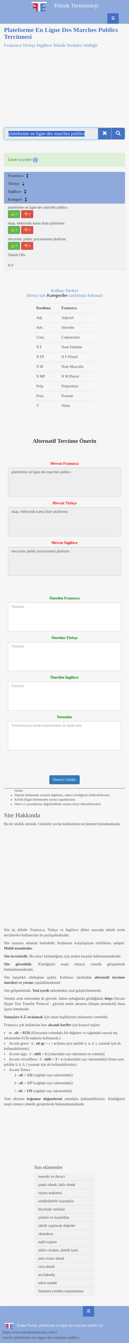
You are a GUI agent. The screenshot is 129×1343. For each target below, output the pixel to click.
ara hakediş (46, 1275)
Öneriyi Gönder (64, 780)
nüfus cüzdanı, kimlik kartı (58, 1250)
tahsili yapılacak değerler (56, 1226)
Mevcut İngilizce (64, 543)
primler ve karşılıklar (53, 1217)
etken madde (47, 1283)
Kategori (17, 199)
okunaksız (45, 1234)
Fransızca (18, 176)
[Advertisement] (64, 84)
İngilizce (17, 192)
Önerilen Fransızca (64, 598)
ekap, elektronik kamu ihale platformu (36, 223)
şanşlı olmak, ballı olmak (56, 1185)
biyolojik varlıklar (51, 1209)
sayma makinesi (50, 1193)
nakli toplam (47, 1242)
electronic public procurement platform (37, 239)
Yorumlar (64, 717)
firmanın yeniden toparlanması (61, 1291)
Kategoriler (58, 295)
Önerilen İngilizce (64, 677)
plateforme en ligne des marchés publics (37, 207)
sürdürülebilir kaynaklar (56, 1201)
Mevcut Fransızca (64, 464)
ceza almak (46, 1267)
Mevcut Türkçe (64, 503)
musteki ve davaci (51, 1176)
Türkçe (16, 184)
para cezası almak (51, 1258)
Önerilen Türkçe (64, 638)
